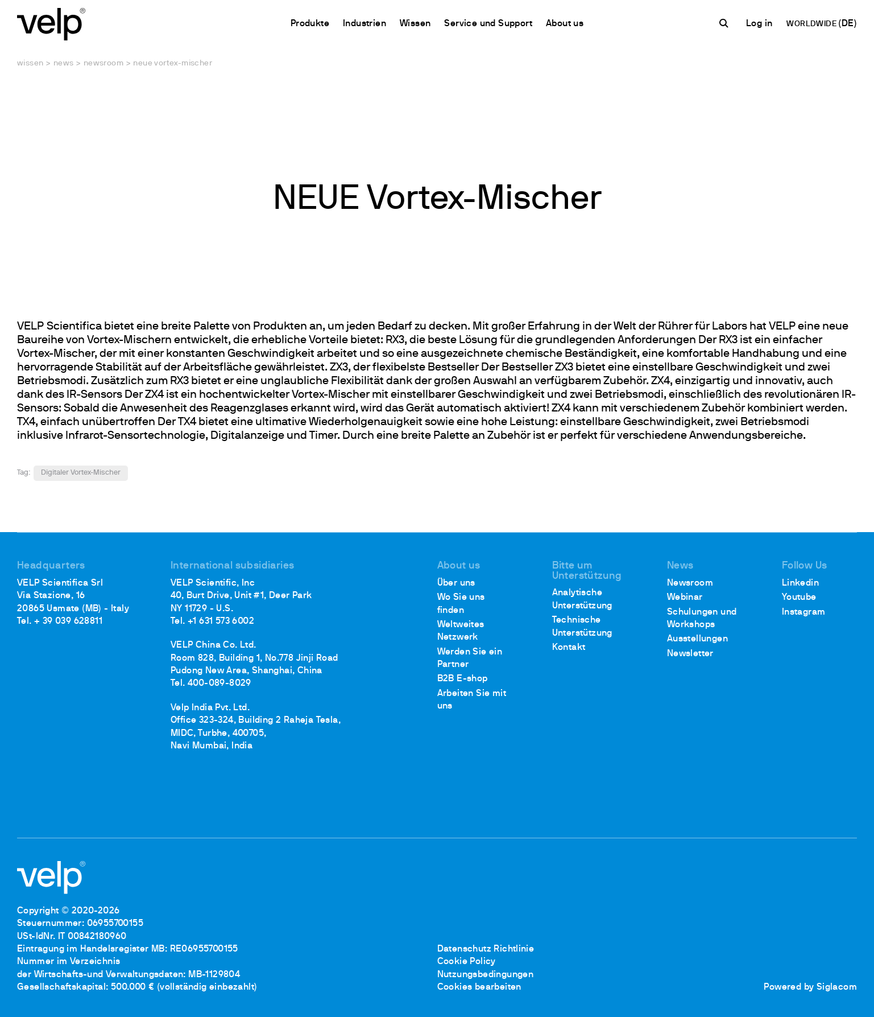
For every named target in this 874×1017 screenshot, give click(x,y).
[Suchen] (725, 23)
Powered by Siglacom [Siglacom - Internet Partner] (810, 987)
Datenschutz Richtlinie (486, 949)
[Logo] (51, 23)
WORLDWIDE (812, 24)
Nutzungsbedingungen (485, 975)
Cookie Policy (466, 962)
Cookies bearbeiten (479, 987)
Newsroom (103, 63)
